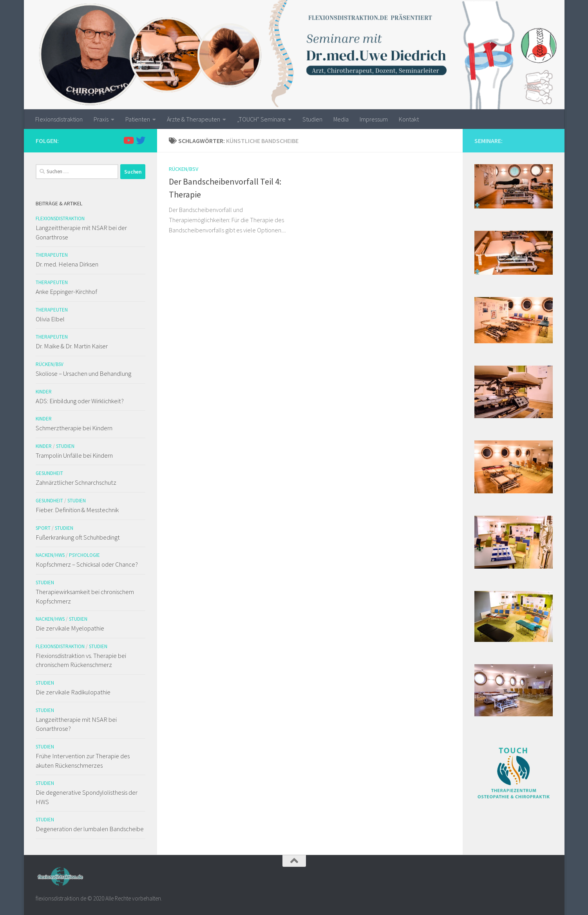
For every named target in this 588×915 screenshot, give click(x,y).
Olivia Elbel (50, 319)
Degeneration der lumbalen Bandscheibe (90, 828)
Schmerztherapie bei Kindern (74, 428)
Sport (43, 528)
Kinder (44, 391)
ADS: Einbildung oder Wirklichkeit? (80, 401)
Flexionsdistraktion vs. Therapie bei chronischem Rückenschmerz (81, 660)
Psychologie (84, 555)
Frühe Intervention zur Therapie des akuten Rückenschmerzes (83, 761)
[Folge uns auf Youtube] (128, 140)
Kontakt (409, 119)
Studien (312, 119)
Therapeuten (52, 255)
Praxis (101, 119)
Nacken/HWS (50, 555)
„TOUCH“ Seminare (261, 119)
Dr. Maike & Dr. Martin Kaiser (72, 346)
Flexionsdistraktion (59, 119)
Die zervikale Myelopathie (70, 628)
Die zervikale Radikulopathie (73, 692)
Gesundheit (49, 473)
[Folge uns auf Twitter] (140, 140)
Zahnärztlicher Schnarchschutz (76, 482)
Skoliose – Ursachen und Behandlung (83, 373)
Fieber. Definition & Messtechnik (77, 510)
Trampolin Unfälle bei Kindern (74, 455)
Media (341, 119)
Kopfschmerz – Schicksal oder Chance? (87, 564)
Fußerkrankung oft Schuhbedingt (78, 537)
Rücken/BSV (183, 168)
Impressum (374, 119)
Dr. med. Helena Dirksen (67, 264)
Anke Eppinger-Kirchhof (66, 291)
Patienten (137, 119)
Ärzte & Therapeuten (193, 119)
